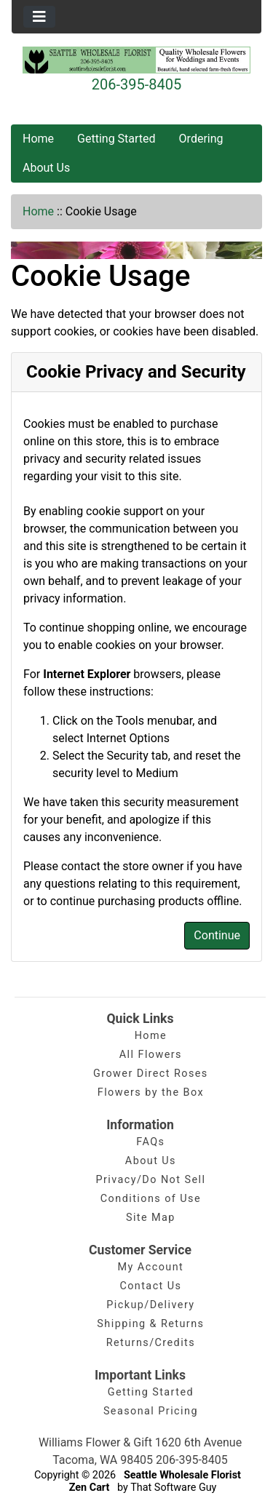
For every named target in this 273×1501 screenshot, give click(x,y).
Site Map (150, 1217)
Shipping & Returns (150, 1324)
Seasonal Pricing (150, 1411)
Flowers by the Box (151, 1092)
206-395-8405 (136, 84)
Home (38, 139)
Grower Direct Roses (150, 1073)
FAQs (150, 1142)
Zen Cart (89, 1487)
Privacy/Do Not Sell (150, 1180)
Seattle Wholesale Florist (182, 1475)
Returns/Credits (150, 1343)
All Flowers (150, 1054)
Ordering (201, 139)
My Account (151, 1267)
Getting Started (116, 139)
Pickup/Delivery (150, 1305)
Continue (217, 935)
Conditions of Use (150, 1199)
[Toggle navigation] (39, 17)
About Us (46, 168)
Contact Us (150, 1286)
